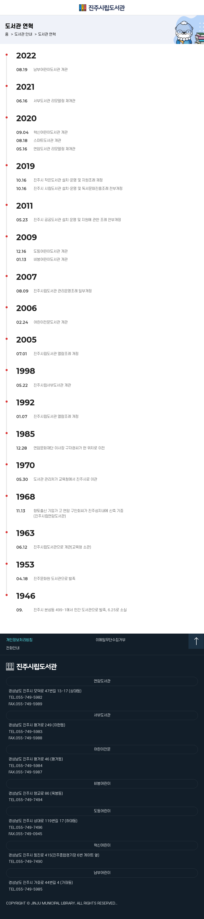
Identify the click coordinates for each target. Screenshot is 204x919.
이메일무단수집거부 (110, 640)
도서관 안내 (23, 34)
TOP (196, 641)
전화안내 (12, 648)
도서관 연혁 (47, 34)
